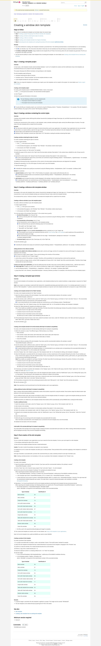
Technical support (57, 640)
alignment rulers (30, 370)
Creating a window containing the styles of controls (31, 35)
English (82, 5)
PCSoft (30, 640)
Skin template (19, 611)
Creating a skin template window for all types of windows (32, 40)
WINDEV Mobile (47, 645)
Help (15, 14)
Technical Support (49, 640)
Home (75, 5)
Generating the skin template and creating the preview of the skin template (41, 42)
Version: (23, 5)
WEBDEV (43, 645)
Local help (86, 635)
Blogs (44, 640)
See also (85, 25)
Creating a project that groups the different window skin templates (34, 33)
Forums (37, 640)
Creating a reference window (26, 38)
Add (25, 624)
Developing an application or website (24, 14)
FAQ (41, 640)
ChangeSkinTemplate (22, 481)
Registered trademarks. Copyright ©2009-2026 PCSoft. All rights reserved (50, 642)
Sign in (79, 5)
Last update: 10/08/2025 (83, 634)
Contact (63, 640)
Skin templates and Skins (38, 14)
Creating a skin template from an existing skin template (29, 613)
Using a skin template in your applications (56, 531)
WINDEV (53, 645)
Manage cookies (69, 640)
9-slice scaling (51, 232)
